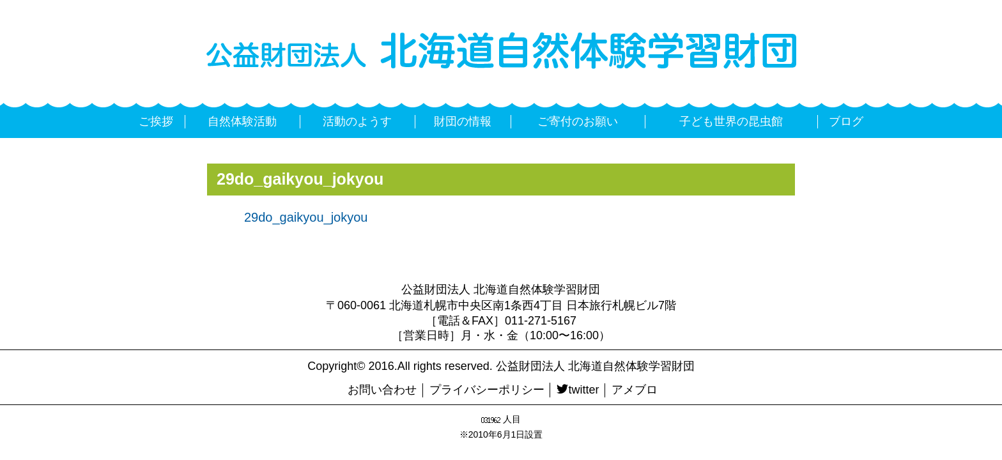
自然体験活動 (242, 121)
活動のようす (357, 121)
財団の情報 (462, 121)
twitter (578, 389)
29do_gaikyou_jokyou (306, 217)
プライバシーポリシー (486, 389)
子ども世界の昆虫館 (731, 121)
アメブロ (635, 389)
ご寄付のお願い (577, 121)
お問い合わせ (382, 389)
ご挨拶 (156, 121)
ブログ (846, 121)
